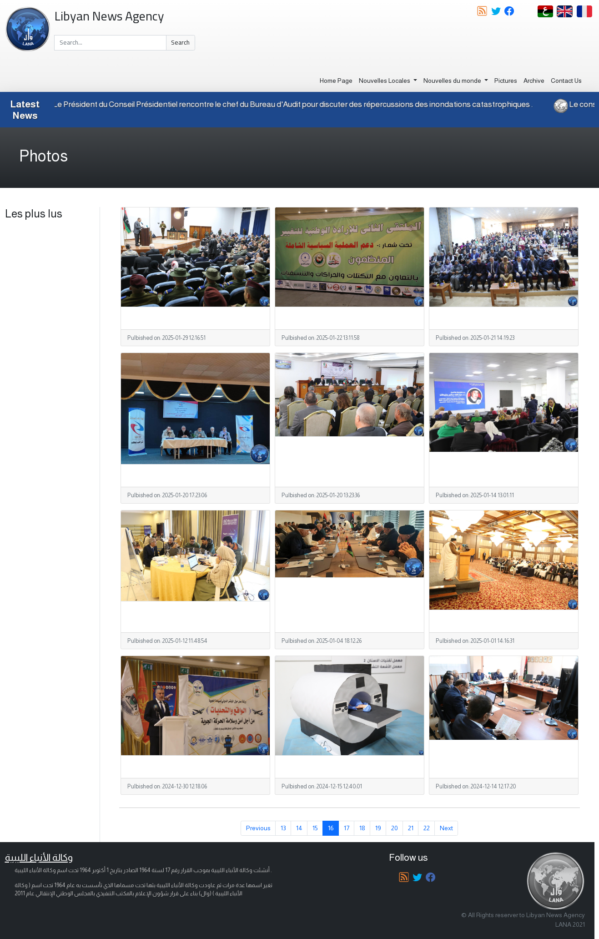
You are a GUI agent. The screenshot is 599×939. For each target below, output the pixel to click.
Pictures (505, 80)
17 (346, 828)
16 (331, 828)
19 (378, 828)
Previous (258, 828)
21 (410, 828)
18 (362, 828)
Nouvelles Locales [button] (385, 80)
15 (315, 828)
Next (446, 828)
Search (180, 42)
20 (394, 828)
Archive (533, 80)
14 (299, 828)
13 (283, 828)
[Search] (110, 42)
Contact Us (566, 80)
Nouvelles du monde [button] (453, 80)
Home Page (336, 80)
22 (426, 828)
